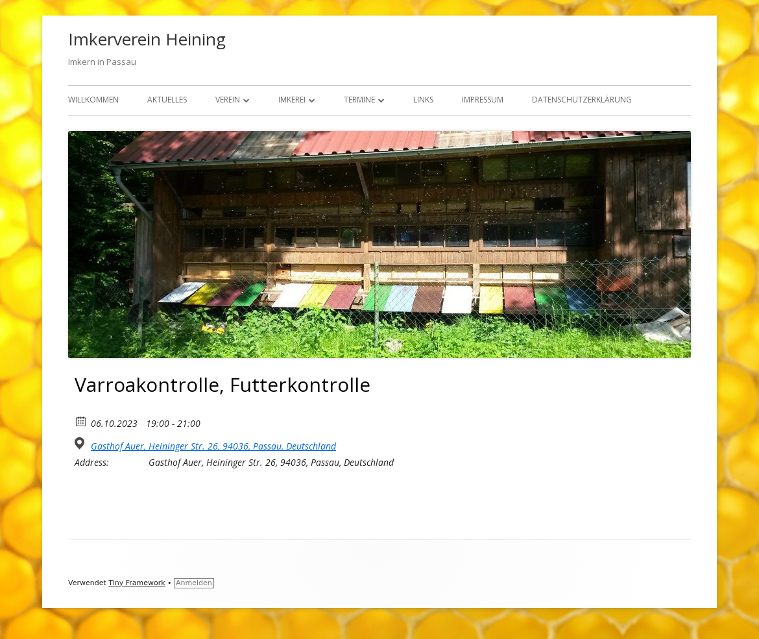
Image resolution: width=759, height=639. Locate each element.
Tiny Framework (136, 583)
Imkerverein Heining (147, 39)
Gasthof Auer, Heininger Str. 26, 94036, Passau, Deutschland (213, 446)
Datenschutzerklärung (582, 99)
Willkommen (93, 99)
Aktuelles (167, 99)
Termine (359, 99)
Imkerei (292, 99)
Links (423, 99)
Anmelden (194, 583)
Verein (227, 99)
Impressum (482, 99)
